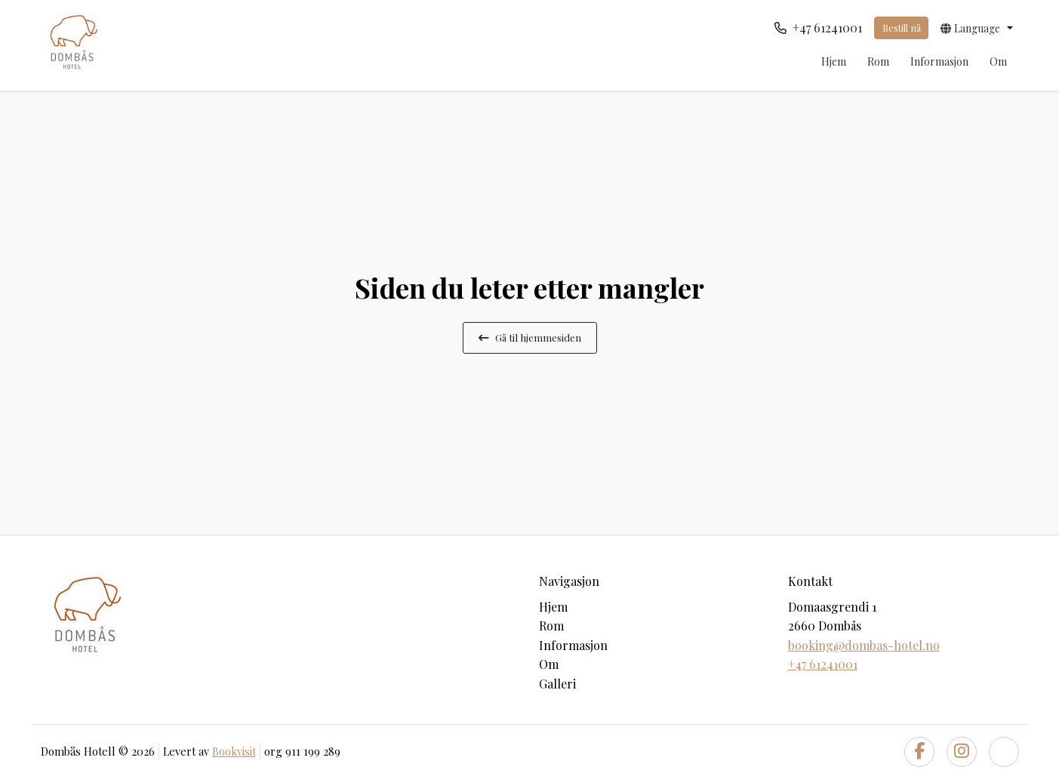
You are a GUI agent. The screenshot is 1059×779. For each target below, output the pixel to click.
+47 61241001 (822, 664)
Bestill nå (901, 27)
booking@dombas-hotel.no (864, 645)
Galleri (557, 684)
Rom (878, 61)
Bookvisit (234, 751)
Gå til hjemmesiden (530, 337)
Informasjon (939, 61)
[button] (976, 28)
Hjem (833, 61)
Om (998, 61)
